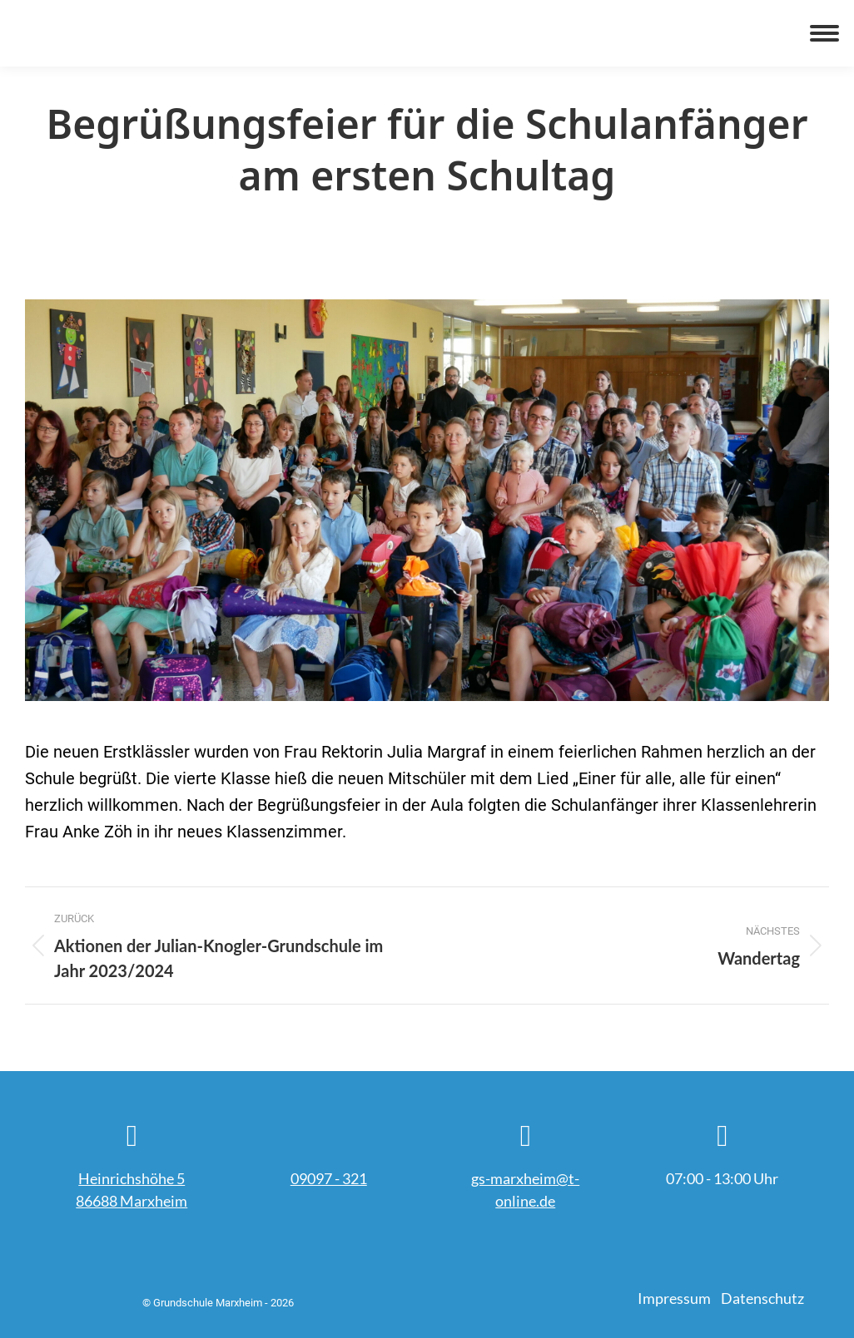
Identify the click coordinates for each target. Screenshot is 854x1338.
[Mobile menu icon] (824, 33)
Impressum (674, 1298)
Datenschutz (762, 1298)
